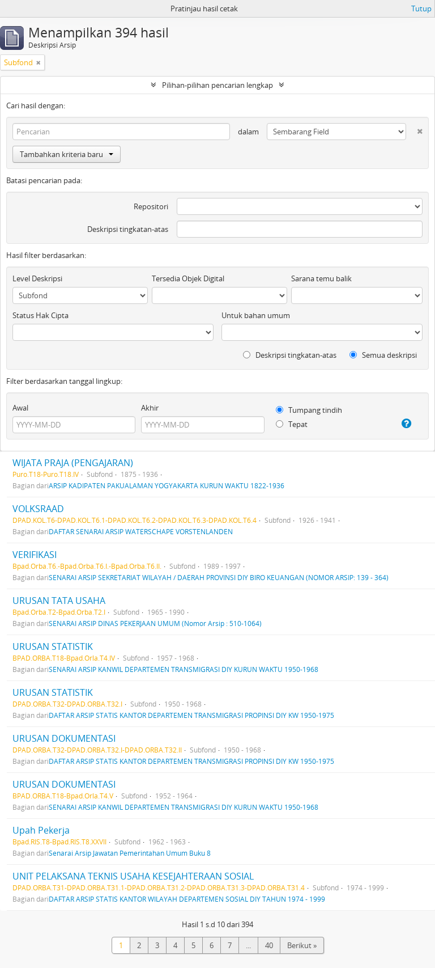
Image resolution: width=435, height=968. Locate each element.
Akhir (150, 408)
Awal (20, 408)
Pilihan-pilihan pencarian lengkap (217, 85)
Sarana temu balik (321, 278)
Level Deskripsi (37, 278)
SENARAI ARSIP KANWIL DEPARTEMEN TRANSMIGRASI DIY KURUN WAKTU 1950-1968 (183, 669)
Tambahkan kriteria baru (66, 154)
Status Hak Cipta (40, 315)
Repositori (151, 206)
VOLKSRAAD (38, 508)
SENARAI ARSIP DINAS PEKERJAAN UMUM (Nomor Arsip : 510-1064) (155, 623)
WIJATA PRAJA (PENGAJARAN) (72, 462)
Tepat (292, 424)
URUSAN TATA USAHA (58, 600)
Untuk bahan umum (255, 315)
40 (269, 945)
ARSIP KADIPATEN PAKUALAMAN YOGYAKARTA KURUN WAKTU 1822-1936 (166, 485)
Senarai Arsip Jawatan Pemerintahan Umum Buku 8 (130, 852)
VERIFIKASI (34, 554)
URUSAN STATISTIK (52, 646)
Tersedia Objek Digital (188, 278)
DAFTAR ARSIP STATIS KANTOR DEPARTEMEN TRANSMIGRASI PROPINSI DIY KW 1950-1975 (191, 715)
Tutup (421, 8)
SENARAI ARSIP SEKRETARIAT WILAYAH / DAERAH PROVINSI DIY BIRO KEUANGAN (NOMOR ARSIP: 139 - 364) (219, 577)
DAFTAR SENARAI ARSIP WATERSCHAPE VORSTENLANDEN (141, 531)
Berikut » (302, 945)
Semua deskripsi (383, 355)
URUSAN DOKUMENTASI (64, 738)
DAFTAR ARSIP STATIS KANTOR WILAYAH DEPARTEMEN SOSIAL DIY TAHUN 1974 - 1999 (187, 898)
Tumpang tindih (309, 410)
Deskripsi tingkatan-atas (127, 229)
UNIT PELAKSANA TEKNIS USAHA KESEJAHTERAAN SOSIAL (133, 876)
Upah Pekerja (41, 830)
